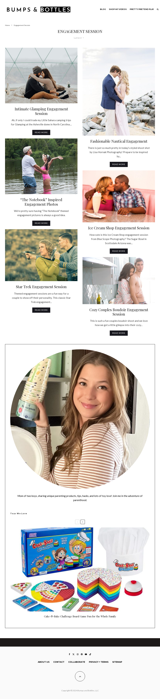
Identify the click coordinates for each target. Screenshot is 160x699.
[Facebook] (69, 654)
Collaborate (76, 662)
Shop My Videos (118, 9)
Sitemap (117, 662)
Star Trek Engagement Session (41, 286)
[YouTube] (86, 654)
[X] (73, 654)
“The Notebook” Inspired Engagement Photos (41, 201)
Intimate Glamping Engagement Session (41, 111)
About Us (43, 662)
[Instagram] (78, 654)
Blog (103, 9)
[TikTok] (90, 654)
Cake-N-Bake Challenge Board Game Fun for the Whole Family (80, 616)
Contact (58, 662)
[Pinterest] (82, 654)
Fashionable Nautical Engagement (118, 141)
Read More (41, 132)
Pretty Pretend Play (142, 9)
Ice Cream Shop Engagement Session (118, 228)
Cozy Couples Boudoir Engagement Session (118, 311)
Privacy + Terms (98, 662)
